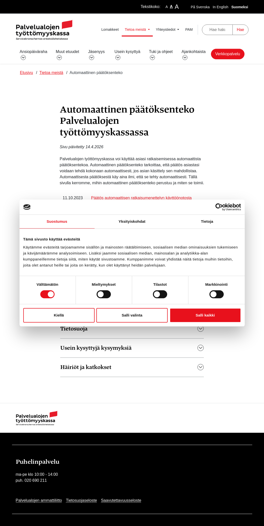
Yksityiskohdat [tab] (132, 221)
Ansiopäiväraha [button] (33, 55)
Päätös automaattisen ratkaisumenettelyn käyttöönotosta (141, 198)
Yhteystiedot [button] (166, 30)
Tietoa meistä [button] (136, 30)
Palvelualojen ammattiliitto (39, 500)
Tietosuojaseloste (81, 500)
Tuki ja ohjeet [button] (161, 55)
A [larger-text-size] (177, 6)
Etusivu (26, 72)
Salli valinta (132, 315)
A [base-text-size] (171, 6)
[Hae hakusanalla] (217, 29)
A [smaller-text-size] (166, 7)
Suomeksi (239, 7)
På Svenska (200, 7)
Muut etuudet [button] (67, 55)
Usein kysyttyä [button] (127, 55)
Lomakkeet (110, 30)
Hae (240, 30)
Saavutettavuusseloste (121, 500)
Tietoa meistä (51, 72)
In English (220, 7)
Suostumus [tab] (57, 221)
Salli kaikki (205, 315)
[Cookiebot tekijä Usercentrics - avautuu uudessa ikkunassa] (219, 207)
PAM (189, 30)
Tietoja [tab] (207, 221)
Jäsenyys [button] (96, 55)
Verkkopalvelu (227, 54)
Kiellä (59, 315)
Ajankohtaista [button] (193, 55)
